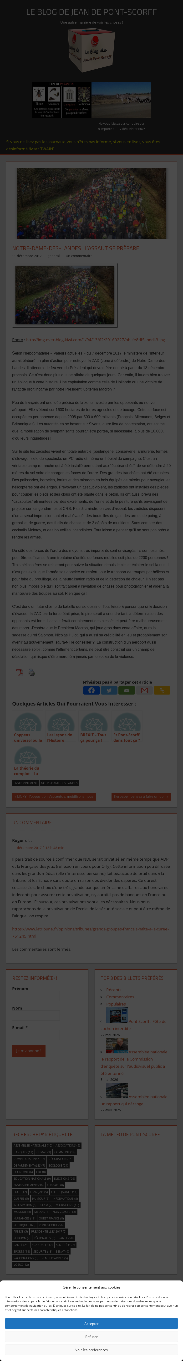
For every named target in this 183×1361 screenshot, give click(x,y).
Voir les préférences (91, 1349)
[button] (175, 1287)
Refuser (91, 1336)
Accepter (91, 1323)
